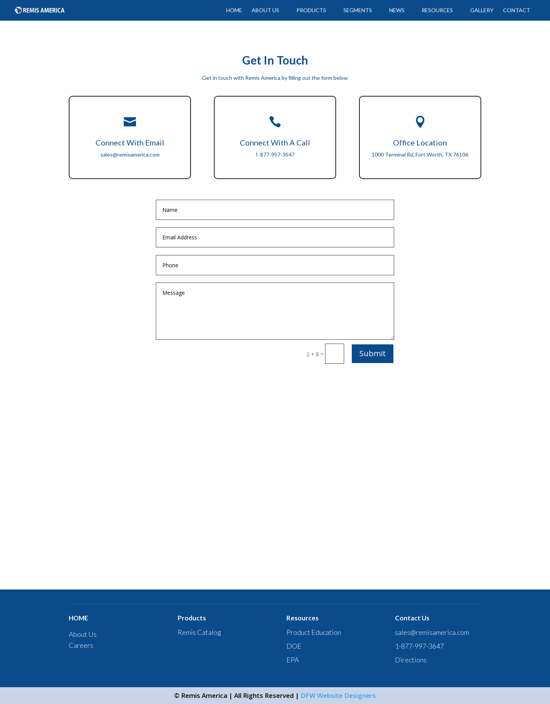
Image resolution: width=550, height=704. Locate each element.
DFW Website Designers (338, 695)
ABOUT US (265, 10)
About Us (83, 634)
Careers (81, 645)
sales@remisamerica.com (130, 154)
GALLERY (481, 10)
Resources (437, 10)
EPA (292, 660)
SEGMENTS (357, 10)
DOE (293, 646)
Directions (411, 660)
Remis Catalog (199, 632)
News (396, 10)
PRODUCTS (311, 10)
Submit (372, 353)
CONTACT (516, 10)
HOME (234, 10)
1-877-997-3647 (419, 646)
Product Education (313, 632)
